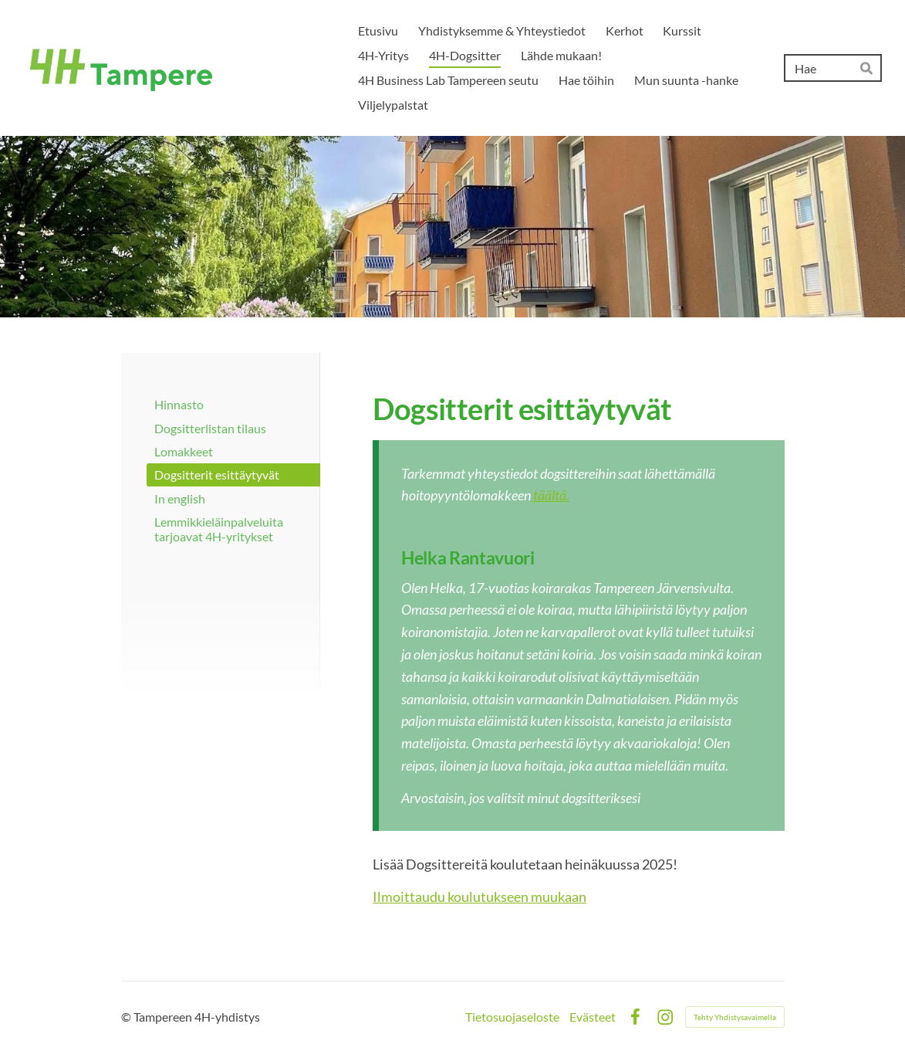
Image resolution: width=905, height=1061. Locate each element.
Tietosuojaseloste (512, 1017)
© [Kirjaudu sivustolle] (127, 1016)
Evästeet (592, 1017)
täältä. (550, 494)
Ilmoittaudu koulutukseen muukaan (479, 896)
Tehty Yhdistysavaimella (735, 1017)
